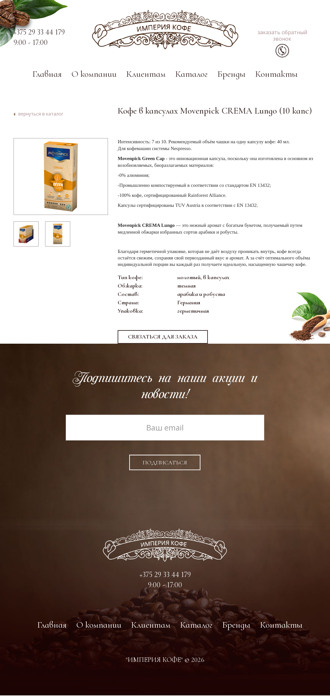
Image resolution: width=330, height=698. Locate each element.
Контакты (276, 76)
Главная (47, 76)
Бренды (231, 76)
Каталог (191, 76)
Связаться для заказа (163, 339)
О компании (94, 76)
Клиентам (146, 76)
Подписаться (165, 465)
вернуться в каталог (40, 116)
